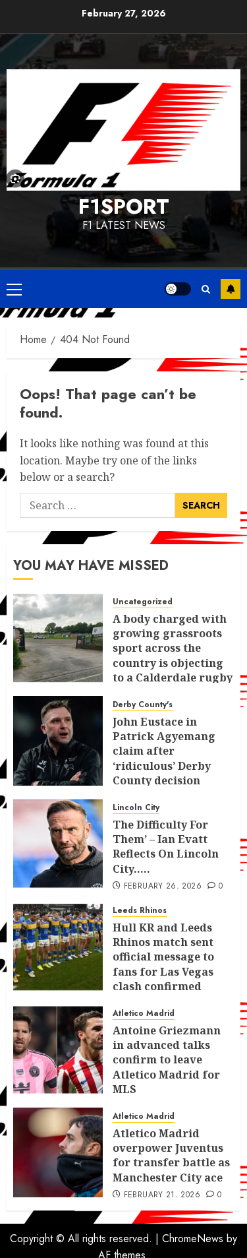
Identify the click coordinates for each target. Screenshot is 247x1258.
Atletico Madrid (144, 1013)
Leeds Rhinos (140, 910)
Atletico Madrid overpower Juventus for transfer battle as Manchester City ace (171, 1155)
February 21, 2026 (162, 1195)
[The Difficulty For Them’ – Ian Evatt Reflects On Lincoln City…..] (58, 844)
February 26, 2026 (163, 886)
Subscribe (230, 289)
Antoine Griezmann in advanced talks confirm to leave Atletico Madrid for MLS (167, 1060)
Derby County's (143, 704)
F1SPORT (123, 206)
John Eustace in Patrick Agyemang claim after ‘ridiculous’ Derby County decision (164, 751)
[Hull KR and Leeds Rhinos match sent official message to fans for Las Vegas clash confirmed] (58, 946)
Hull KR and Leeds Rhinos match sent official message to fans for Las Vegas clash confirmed (163, 957)
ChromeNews (192, 1238)
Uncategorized (143, 602)
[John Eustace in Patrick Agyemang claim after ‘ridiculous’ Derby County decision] (58, 741)
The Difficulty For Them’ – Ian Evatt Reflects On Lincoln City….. (166, 846)
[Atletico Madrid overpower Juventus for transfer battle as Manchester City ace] (58, 1152)
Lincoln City (136, 807)
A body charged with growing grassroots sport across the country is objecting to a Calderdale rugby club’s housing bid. (173, 656)
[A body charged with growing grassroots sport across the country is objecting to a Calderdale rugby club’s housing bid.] (58, 638)
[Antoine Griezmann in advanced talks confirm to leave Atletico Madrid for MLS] (58, 1049)
